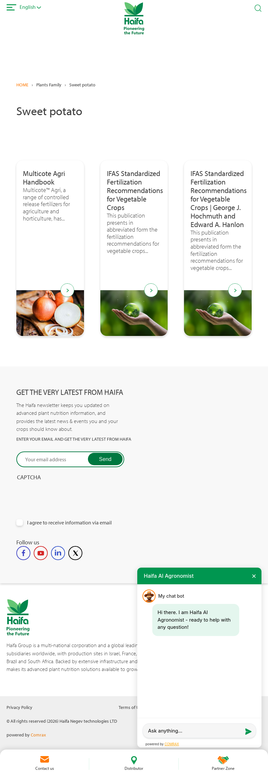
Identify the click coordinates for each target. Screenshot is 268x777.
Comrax (38, 735)
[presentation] (66, 493)
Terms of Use (131, 707)
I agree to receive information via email (69, 523)
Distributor (134, 768)
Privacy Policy (19, 707)
